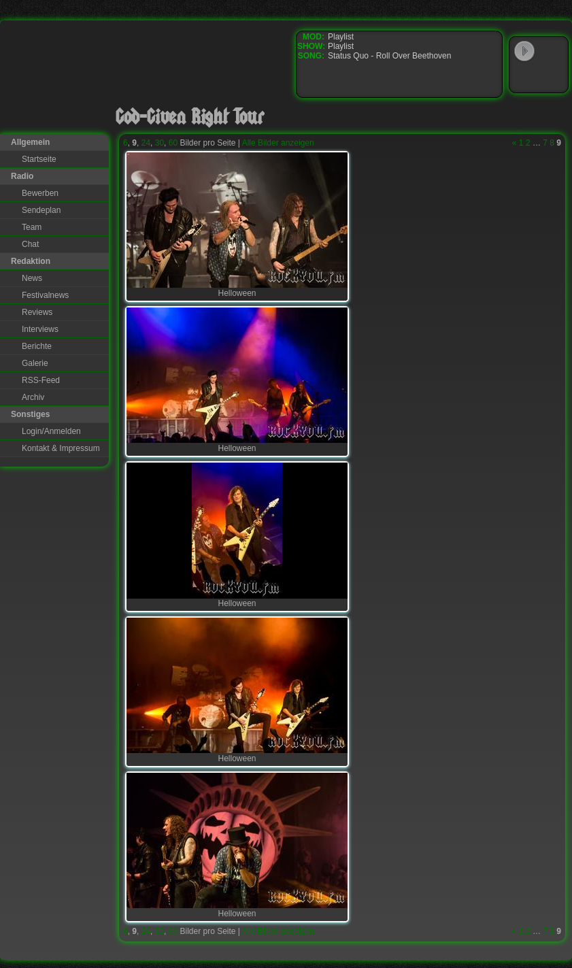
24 (145, 143)
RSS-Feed (41, 380)
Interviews (40, 329)
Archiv (33, 397)
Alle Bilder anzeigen (278, 143)
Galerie (35, 363)
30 (159, 143)
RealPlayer (552, 77)
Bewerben (40, 193)
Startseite (39, 159)
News (32, 278)
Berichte (37, 346)
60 (173, 143)
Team (31, 227)
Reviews (37, 312)
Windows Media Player (524, 77)
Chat (30, 244)
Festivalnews (45, 295)
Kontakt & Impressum (61, 448)
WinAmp (552, 52)
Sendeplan (41, 210)
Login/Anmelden (51, 431)
